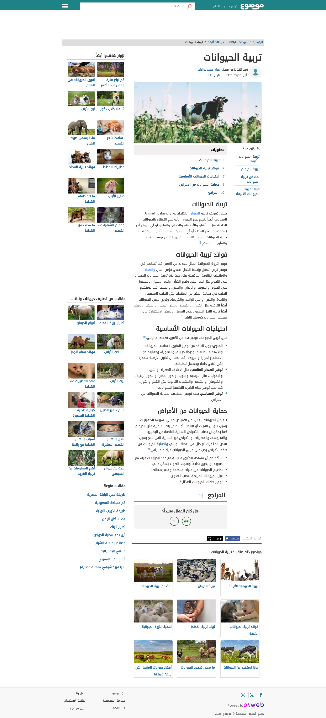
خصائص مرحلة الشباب (109, 543)
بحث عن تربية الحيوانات (250, 179)
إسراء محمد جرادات (209, 69)
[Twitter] (251, 695)
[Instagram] (243, 695)
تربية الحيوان (250, 169)
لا (174, 521)
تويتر (219, 539)
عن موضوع (118, 693)
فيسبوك (235, 539)
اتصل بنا (81, 693)
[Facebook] (260, 695)
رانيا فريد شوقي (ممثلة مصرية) (102, 567)
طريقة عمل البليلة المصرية (106, 495)
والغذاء (149, 269)
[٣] (144, 336)
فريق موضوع (78, 708)
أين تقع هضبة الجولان (109, 535)
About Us (119, 708)
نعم (186, 521)
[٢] (182, 316)
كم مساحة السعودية (110, 503)
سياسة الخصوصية (114, 700)
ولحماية (162, 444)
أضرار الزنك (117, 527)
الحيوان (195, 213)
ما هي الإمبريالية (113, 551)
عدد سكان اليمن (113, 519)
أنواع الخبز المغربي (112, 559)
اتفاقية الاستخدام (75, 700)
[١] (200, 242)
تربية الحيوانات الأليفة (249, 158)
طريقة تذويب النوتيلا (110, 511)
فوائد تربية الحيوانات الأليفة (247, 191)
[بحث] (189, 6)
